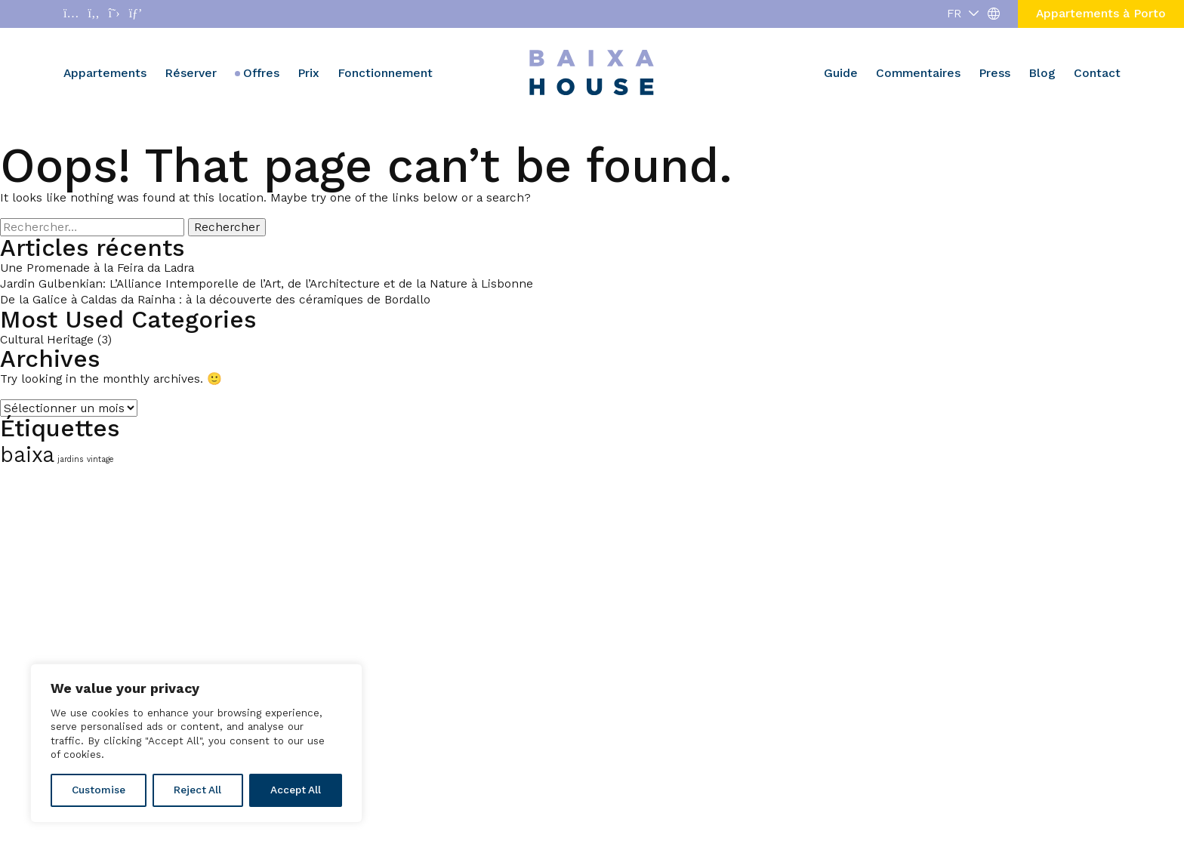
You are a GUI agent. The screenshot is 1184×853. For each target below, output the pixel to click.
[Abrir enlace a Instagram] (71, 14)
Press (994, 73)
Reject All (197, 790)
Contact (1097, 73)
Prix (308, 73)
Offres (261, 73)
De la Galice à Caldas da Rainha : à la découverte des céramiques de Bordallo (215, 299)
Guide (841, 73)
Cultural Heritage (47, 339)
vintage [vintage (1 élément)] (100, 459)
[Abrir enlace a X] (114, 14)
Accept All (295, 790)
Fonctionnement (385, 73)
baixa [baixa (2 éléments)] (27, 455)
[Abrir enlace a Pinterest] (136, 14)
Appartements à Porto (1101, 13)
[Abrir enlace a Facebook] (93, 14)
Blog (1042, 73)
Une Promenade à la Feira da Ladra (97, 267)
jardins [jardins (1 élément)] (70, 459)
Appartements (104, 73)
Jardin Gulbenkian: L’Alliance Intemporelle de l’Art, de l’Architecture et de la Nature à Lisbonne (266, 283)
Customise (98, 790)
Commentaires (918, 73)
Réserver (191, 73)
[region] (196, 743)
